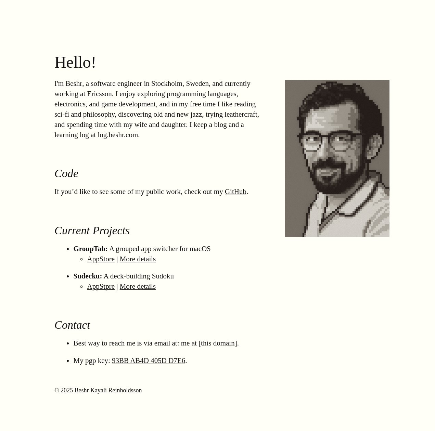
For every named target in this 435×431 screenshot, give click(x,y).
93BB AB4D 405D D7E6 (148, 360)
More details (138, 259)
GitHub (235, 191)
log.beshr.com (118, 135)
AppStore (101, 259)
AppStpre (101, 286)
